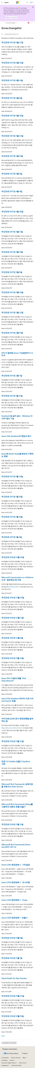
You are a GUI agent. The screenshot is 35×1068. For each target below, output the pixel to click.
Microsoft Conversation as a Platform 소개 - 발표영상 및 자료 (17, 578)
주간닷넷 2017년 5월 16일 (12, 156)
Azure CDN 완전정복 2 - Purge (14, 900)
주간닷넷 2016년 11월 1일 (11, 958)
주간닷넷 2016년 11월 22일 (12, 741)
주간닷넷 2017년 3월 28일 (12, 211)
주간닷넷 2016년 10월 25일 (12, 996)
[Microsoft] (17, 2)
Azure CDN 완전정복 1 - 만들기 (14, 917)
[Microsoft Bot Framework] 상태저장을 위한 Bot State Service (17, 785)
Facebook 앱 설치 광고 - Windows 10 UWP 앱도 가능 (16, 417)
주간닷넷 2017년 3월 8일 (11, 272)
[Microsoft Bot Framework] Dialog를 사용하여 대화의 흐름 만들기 (17, 805)
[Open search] (27, 2)
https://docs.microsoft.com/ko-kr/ (12, 728)
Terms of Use (22, 1063)
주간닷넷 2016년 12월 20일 (12, 597)
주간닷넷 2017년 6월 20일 (12, 62)
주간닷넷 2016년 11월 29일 (12, 658)
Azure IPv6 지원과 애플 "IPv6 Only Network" (13, 679)
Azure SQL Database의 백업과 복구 (16, 436)
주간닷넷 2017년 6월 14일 (12, 80)
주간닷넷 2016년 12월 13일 (12, 617)
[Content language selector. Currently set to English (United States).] (9, 1049)
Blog (24, 1058)
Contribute (4, 1060)
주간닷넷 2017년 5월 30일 (12, 115)
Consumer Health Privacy (8, 1063)
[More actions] (32, 22)
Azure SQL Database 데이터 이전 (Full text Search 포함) (17, 699)
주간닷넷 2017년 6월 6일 (11, 98)
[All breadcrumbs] (3, 22)
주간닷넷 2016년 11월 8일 (12, 938)
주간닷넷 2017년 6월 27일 (12, 42)
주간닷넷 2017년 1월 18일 (12, 496)
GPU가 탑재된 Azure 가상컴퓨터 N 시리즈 (17, 354)
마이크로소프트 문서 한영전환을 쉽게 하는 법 (17, 719)
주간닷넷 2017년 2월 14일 (12, 332)
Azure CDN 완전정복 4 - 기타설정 (15, 864)
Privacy (12, 1060)
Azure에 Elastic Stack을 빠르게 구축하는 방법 (17, 454)
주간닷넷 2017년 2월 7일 (11, 375)
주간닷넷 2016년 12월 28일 (12, 557)
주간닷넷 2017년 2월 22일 (12, 312)
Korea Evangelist (10, 23)
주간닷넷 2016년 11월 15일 (12, 824)
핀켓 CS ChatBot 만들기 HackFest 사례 (15, 762)
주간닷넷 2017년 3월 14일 (12, 252)
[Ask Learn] (28, 22)
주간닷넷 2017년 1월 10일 (12, 516)
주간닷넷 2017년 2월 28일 (12, 292)
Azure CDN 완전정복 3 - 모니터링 (15, 882)
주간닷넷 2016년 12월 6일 (12, 638)
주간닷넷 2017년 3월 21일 (12, 231)
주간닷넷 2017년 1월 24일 (12, 476)
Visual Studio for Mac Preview (14, 978)
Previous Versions (16, 1058)
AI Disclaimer (5, 1058)
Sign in (32, 2)
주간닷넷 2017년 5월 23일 (12, 135)
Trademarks (4, 1065)
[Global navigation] (2, 2)
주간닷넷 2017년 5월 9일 (11, 173)
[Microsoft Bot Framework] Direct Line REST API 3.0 (15, 845)
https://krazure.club (12, 587)
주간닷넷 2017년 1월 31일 (12, 395)
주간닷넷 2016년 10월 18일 (12, 1016)
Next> (3, 1036)
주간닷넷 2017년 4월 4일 (11, 191)
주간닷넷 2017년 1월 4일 (11, 537)
